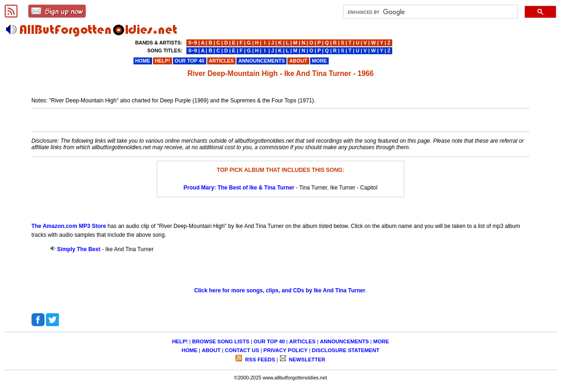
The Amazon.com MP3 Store (69, 226)
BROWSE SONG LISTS (220, 341)
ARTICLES (302, 341)
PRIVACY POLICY (285, 350)
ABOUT (211, 350)
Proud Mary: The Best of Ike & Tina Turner (239, 187)
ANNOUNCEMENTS (344, 341)
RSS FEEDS (259, 359)
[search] (429, 12)
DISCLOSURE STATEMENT (346, 350)
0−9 (192, 42)
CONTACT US (242, 350)
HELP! (180, 341)
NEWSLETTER (306, 359)
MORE (381, 341)
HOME (190, 350)
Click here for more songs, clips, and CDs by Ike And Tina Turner (279, 290)
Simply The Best (78, 249)
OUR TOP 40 (269, 341)
